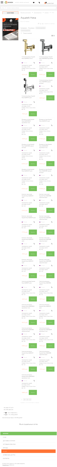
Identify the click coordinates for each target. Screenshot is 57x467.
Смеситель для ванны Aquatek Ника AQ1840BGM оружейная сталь (28, 306)
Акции (5, 451)
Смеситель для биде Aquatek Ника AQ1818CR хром (28, 282)
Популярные (31, 28)
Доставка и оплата (9, 440)
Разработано (5, 465)
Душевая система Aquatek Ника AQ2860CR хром (28, 170)
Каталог (5, 433)
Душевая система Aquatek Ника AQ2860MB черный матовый (45, 170)
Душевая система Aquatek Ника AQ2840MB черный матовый (28, 145)
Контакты (6, 458)
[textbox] (30, 8)
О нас (5, 437)
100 (42, 23)
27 (38, 23)
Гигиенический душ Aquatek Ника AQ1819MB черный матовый (46, 81)
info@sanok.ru (13, 412)
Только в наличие (27, 33)
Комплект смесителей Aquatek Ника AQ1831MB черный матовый (45, 217)
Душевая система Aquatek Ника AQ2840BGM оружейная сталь (28, 121)
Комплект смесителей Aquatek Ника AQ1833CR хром (27, 261)
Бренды (5, 448)
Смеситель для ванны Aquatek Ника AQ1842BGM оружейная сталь (45, 329)
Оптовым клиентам (9, 444)
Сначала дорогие (25, 30)
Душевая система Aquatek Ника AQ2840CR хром (45, 120)
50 (40, 23)
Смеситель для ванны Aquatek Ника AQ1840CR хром (45, 306)
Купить (33, 74)
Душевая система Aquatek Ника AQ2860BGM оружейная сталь (45, 145)
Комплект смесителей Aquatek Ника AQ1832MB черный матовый (45, 239)
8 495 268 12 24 (9, 409)
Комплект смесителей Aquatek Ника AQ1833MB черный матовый (45, 261)
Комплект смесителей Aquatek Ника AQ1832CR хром (27, 239)
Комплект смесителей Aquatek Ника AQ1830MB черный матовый (45, 195)
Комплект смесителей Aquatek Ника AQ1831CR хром (29, 216)
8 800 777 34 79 (9, 407)
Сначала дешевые (40, 28)
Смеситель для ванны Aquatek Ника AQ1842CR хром (27, 353)
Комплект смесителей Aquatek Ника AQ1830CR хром (27, 195)
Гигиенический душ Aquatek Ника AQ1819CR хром (28, 96)
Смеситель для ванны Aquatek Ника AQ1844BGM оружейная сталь (28, 376)
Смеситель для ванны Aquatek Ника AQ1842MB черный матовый (45, 353)
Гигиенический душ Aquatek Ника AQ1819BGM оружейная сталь (46, 58)
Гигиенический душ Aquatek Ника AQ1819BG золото (28, 57)
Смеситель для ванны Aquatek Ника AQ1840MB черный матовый (28, 329)
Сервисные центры (9, 455)
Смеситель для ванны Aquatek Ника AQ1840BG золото (45, 282)
